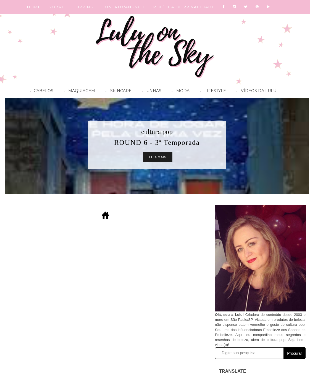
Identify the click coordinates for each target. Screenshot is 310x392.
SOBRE (57, 7)
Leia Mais (157, 157)
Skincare (117, 91)
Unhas (150, 91)
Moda (179, 91)
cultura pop (157, 131)
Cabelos (40, 91)
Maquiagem (78, 91)
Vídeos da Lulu (255, 91)
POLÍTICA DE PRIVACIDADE (184, 7)
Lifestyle (211, 91)
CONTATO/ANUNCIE (123, 7)
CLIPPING (83, 7)
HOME (34, 7)
